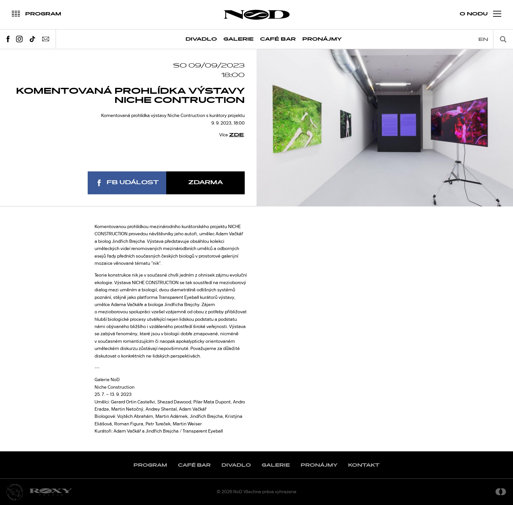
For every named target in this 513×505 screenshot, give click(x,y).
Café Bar (278, 39)
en (483, 39)
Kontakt (364, 465)
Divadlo (201, 39)
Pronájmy (322, 39)
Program (150, 465)
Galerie (238, 39)
